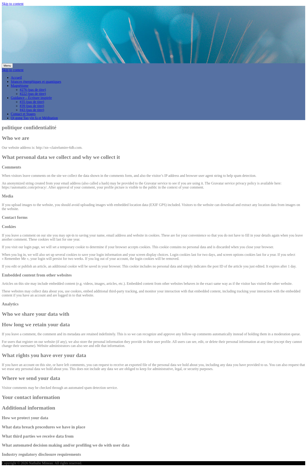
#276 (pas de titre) (33, 90)
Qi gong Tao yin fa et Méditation (34, 118)
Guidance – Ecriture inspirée (31, 98)
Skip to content (13, 4)
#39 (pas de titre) (32, 106)
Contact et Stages (23, 114)
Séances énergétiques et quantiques (36, 81)
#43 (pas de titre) (32, 110)
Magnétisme (19, 86)
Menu (7, 65)
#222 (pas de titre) (33, 94)
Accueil (16, 77)
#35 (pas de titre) (32, 102)
